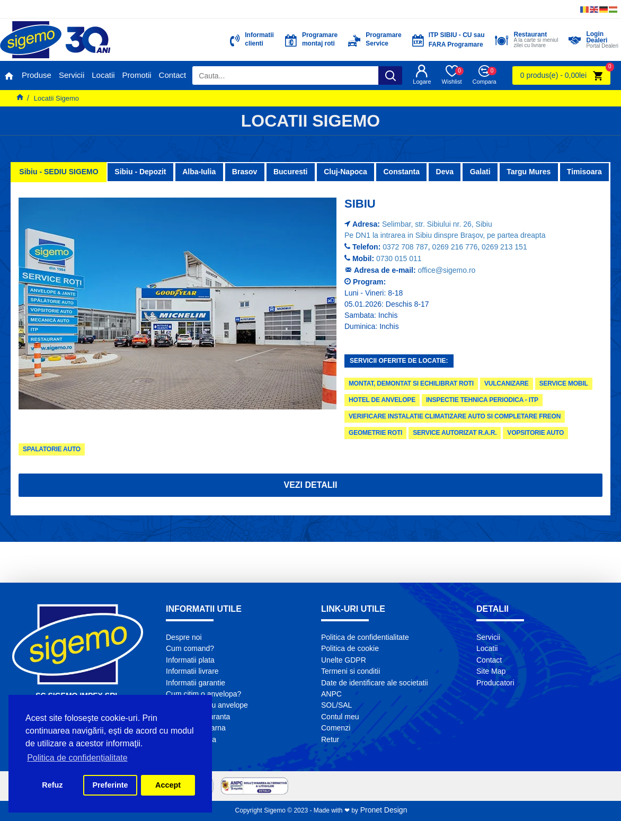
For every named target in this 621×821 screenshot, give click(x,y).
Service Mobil (563, 383)
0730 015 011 (399, 258)
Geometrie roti (375, 432)
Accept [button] (168, 785)
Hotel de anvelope (382, 400)
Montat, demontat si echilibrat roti (411, 383)
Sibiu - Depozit (140, 171)
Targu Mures (529, 171)
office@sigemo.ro (447, 270)
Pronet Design (382, 810)
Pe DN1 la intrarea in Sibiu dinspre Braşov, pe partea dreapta (445, 235)
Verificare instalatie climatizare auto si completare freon (455, 416)
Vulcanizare (506, 383)
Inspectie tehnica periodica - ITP (482, 400)
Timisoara (584, 171)
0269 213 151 (504, 247)
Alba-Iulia (199, 171)
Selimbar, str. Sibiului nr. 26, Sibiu (437, 224)
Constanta (401, 171)
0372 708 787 (405, 247)
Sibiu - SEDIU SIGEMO (58, 171)
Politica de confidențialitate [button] (77, 757)
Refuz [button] (52, 785)
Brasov (244, 171)
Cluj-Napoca (345, 171)
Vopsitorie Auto (535, 432)
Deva (445, 171)
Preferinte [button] (110, 785)
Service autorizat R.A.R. (454, 432)
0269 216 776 (455, 247)
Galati (480, 171)
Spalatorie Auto (52, 449)
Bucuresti (290, 171)
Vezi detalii (310, 484)
